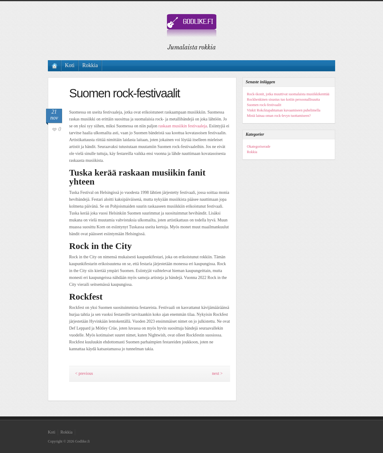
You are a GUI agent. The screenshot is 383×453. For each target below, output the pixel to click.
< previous (84, 373)
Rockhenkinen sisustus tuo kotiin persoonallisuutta (283, 99)
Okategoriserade (258, 146)
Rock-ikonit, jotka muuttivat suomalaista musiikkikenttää (288, 94)
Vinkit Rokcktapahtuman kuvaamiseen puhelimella (283, 110)
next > (217, 373)
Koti (70, 65)
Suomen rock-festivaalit (264, 105)
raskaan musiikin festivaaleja (182, 126)
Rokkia (90, 65)
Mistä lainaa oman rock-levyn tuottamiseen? (279, 116)
